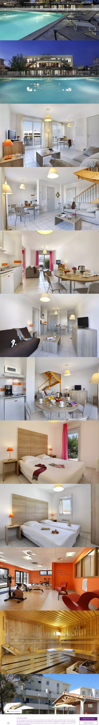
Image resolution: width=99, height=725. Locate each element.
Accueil (7, 9)
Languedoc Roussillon (22, 9)
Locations (11, 9)
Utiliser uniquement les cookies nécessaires (88, 718)
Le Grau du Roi (29, 9)
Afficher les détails (69, 722)
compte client (56, 2)
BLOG (41, 2)
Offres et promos (35, 2)
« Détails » (73, 716)
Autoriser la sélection (88, 713)
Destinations (27, 2)
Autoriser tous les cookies (88, 709)
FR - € (63, 2)
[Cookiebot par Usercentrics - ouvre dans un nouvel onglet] (8, 722)
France (15, 9)
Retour (2, 9)
